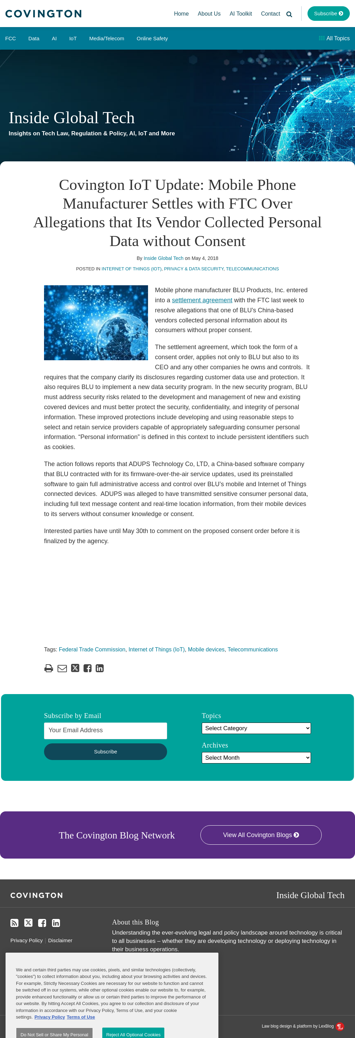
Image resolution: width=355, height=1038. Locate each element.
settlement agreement (202, 300)
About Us (209, 14)
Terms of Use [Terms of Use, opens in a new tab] (81, 1032)
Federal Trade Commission (92, 649)
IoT (73, 38)
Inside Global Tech (72, 117)
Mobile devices (206, 649)
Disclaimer (60, 940)
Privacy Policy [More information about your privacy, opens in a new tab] (49, 1032)
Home (181, 14)
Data (34, 38)
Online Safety (152, 38)
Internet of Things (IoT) (132, 268)
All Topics (334, 38)
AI (54, 38)
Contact (270, 14)
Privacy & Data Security (193, 268)
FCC (10, 38)
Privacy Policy (26, 940)
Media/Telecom (106, 38)
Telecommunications (252, 268)
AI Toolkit (241, 14)
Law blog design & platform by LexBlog (303, 1026)
